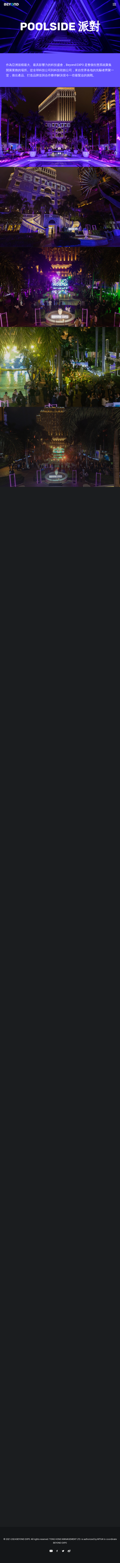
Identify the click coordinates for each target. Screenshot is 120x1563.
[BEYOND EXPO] (11, 4)
